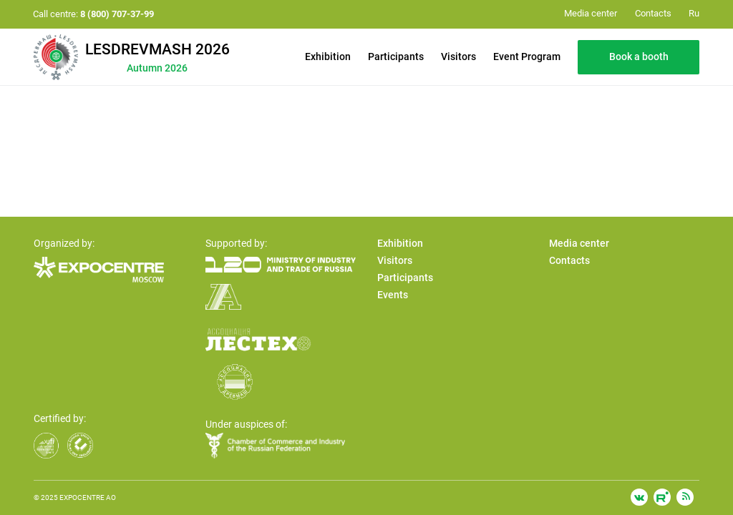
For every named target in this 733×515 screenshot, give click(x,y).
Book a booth (639, 56)
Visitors (458, 56)
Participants (396, 56)
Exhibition (328, 56)
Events (392, 294)
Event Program (526, 56)
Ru (694, 13)
